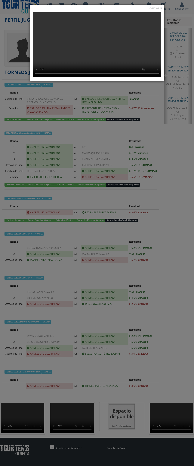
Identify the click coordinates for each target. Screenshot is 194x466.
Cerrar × (155, 8)
